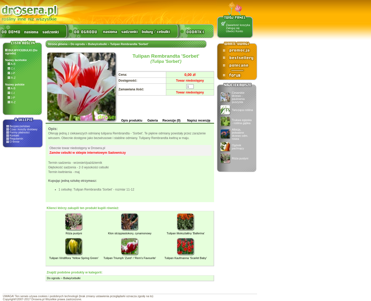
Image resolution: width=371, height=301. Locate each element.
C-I (11, 68)
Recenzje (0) (172, 120)
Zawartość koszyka (238, 25)
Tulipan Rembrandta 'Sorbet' (129, 44)
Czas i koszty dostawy (23, 129)
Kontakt (14, 135)
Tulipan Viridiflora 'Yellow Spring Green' (74, 258)
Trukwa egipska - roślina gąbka (242, 121)
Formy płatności (20, 132)
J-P (11, 73)
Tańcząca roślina (242, 109)
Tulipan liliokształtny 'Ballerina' (186, 233)
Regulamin (16, 138)
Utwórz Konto (234, 31)
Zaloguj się (233, 28)
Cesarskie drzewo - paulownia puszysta (238, 97)
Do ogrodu (78, 44)
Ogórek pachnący (238, 147)
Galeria (152, 120)
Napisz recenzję (198, 120)
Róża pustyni (240, 158)
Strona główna (58, 44)
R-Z (11, 77)
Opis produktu (131, 120)
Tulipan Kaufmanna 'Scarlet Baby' (185, 258)
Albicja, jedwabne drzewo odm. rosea (240, 134)
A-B (11, 63)
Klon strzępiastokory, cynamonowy (129, 233)
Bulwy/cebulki (97, 44)
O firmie (15, 141)
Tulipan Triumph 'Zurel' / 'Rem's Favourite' (130, 258)
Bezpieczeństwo (20, 126)
